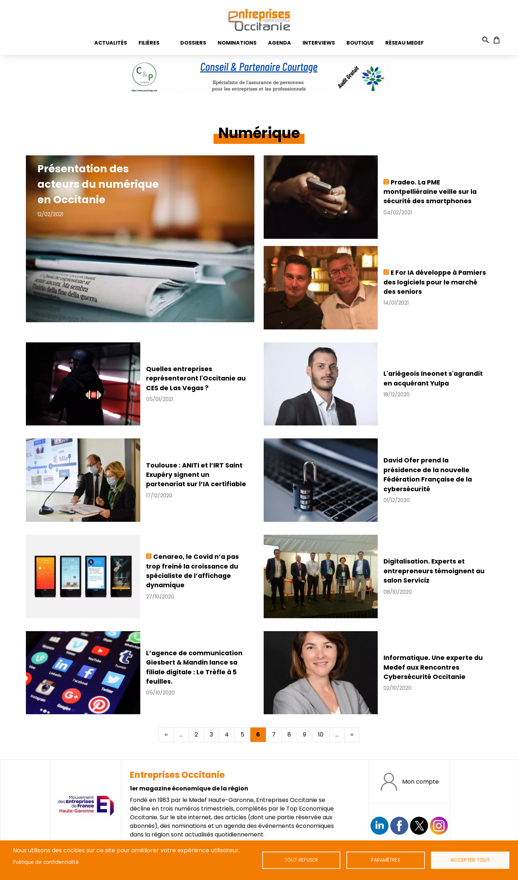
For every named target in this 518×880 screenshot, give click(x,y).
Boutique (360, 42)
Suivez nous (379, 826)
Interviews (319, 42)
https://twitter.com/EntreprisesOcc (419, 826)
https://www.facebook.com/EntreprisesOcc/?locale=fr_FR (399, 826)
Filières (148, 42)
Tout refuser (301, 860)
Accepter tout (470, 860)
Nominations (237, 42)
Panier (496, 40)
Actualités (110, 42)
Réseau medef (404, 42)
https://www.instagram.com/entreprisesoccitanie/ (439, 826)
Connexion (505, 40)
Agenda (279, 42)
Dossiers (193, 42)
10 (323, 734)
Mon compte (420, 782)
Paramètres (385, 860)
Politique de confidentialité (46, 862)
